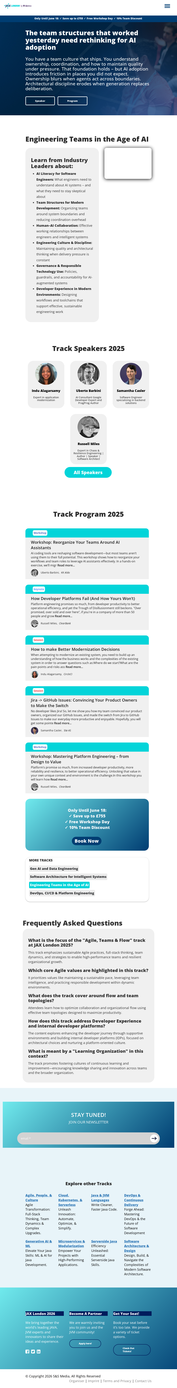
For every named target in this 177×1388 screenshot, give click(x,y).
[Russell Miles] (88, 427)
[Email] (88, 1138)
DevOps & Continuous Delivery (133, 1200)
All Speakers (88, 472)
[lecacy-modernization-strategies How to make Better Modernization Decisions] (87, 657)
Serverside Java (104, 1241)
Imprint (93, 1381)
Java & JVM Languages (100, 1197)
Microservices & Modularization (71, 1243)
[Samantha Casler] (131, 374)
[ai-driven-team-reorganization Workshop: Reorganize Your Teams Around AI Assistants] (87, 552)
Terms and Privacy (117, 1381)
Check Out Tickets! (128, 1350)
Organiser (76, 1381)
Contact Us (143, 1381)
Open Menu (167, 6)
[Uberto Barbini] (88, 374)
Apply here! (85, 1343)
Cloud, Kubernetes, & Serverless (70, 1200)
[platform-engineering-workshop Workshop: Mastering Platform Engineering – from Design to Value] (87, 766)
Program (72, 100)
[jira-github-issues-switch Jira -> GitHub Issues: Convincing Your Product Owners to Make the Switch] (87, 710)
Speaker (40, 100)
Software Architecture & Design (136, 1246)
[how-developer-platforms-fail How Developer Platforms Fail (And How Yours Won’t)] (87, 606)
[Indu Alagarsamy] (46, 374)
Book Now (87, 841)
